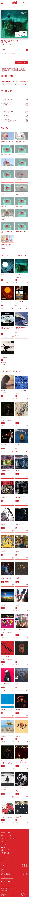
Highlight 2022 (4, 53)
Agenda (5, 850)
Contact (6, 853)
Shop (9, 832)
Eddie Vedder (8, 45)
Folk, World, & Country (16, 53)
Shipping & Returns (5, 890)
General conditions (5, 888)
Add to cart (21, 62)
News (4, 847)
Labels (5, 841)
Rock (9, 53)
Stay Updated (9, 838)
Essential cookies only (23, 894)
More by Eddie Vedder (13, 255)
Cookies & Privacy (5, 886)
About (4, 844)
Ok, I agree (13, 894)
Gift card (7, 835)
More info (2, 895)
